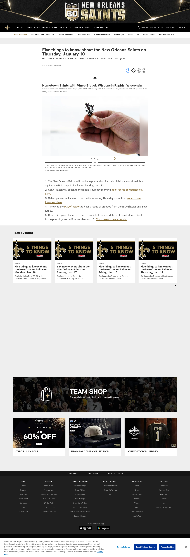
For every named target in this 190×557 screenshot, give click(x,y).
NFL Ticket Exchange (80, 507)
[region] (95, 547)
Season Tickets (80, 490)
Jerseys (164, 499)
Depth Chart (23, 494)
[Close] (186, 547)
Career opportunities (110, 486)
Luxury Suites (80, 494)
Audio (137, 507)
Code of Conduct (49, 507)
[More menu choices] (107, 27)
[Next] (114, 158)
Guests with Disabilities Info (80, 511)
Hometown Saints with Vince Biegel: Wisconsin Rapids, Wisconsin (92, 85)
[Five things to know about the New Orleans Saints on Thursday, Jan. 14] (158, 260)
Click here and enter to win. (111, 219)
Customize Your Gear (163, 507)
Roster (23, 486)
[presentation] (176, 286)
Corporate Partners (110, 490)
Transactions (23, 511)
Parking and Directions (49, 494)
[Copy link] (144, 70)
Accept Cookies (167, 547)
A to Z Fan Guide (49, 499)
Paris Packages (80, 499)
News (137, 486)
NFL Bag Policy (49, 503)
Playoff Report (72, 206)
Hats (163, 503)
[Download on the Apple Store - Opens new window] (85, 528)
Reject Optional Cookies (145, 547)
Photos (136, 499)
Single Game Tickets (80, 503)
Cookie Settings (123, 547)
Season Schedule (80, 516)
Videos (136, 503)
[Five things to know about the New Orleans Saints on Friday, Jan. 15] (116, 260)
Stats (23, 507)
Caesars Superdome (49, 511)
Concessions (49, 490)
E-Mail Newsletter (137, 511)
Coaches (23, 490)
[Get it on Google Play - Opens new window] (103, 529)
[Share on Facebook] (128, 72)
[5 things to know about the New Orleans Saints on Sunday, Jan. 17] (74, 260)
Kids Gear (163, 494)
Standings (23, 503)
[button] (91, 286)
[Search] (139, 27)
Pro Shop (164, 481)
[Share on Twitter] (133, 72)
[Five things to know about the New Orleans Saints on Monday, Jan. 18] (32, 260)
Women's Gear (164, 490)
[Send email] (139, 72)
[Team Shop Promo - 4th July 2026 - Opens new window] (39, 437)
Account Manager (80, 486)
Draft (137, 490)
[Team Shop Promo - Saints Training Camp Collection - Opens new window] (95, 437)
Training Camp (137, 494)
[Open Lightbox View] (95, 135)
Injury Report (23, 499)
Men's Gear (164, 486)
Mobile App (137, 516)
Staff (110, 494)
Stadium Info (49, 486)
